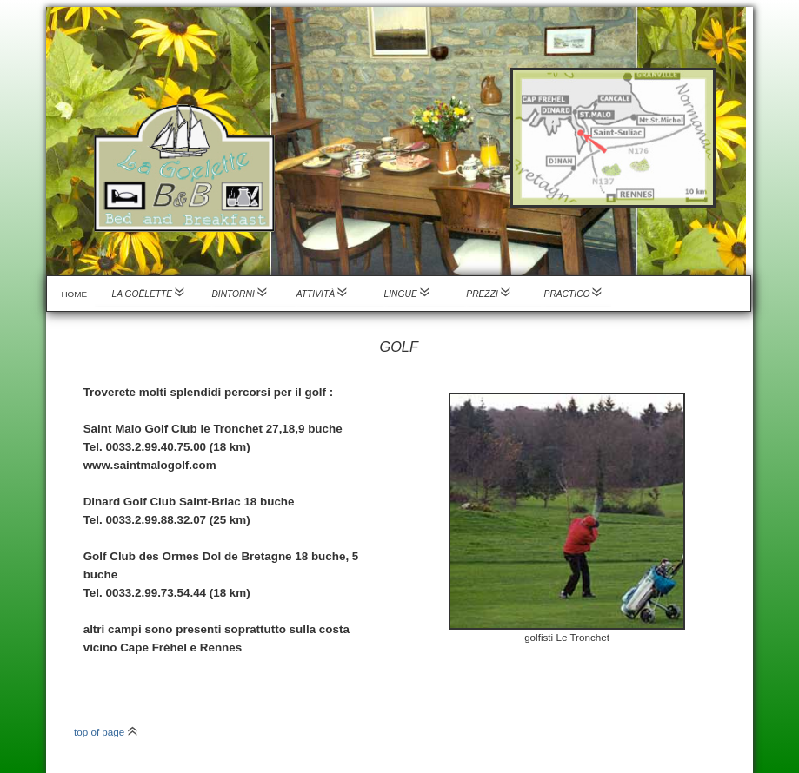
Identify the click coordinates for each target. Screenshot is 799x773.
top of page (105, 731)
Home (74, 294)
